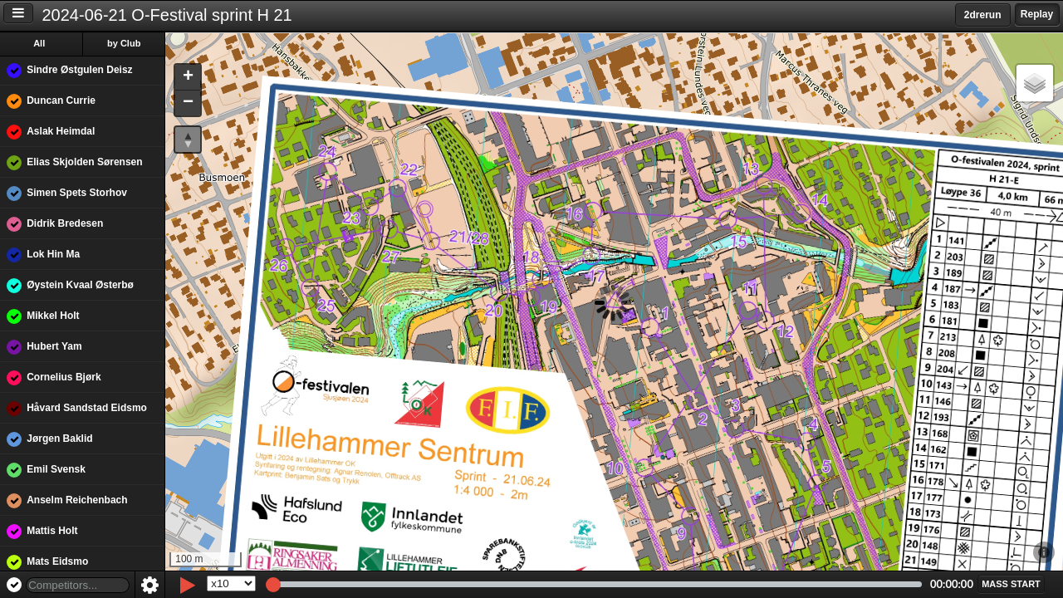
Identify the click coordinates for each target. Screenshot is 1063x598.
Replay (1037, 14)
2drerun (983, 15)
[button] (189, 78)
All (41, 43)
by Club (125, 43)
